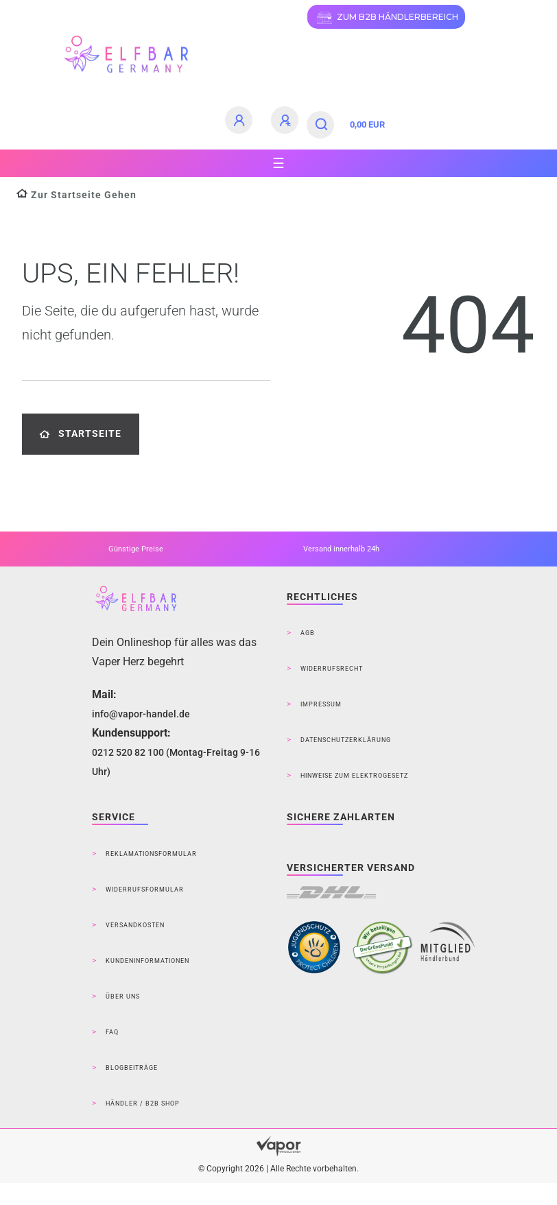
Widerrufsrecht (331, 668)
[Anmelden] (241, 120)
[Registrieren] (287, 120)
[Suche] (322, 125)
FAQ (112, 1032)
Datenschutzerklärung (345, 740)
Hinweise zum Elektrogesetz (354, 775)
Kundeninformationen (147, 960)
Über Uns (123, 996)
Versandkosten (135, 925)
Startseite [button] (80, 434)
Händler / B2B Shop (143, 1103)
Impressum (321, 704)
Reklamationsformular (151, 853)
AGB (307, 633)
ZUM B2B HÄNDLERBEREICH (386, 18)
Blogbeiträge (132, 1067)
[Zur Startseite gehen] (76, 195)
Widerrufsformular (145, 889)
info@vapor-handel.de (141, 713)
